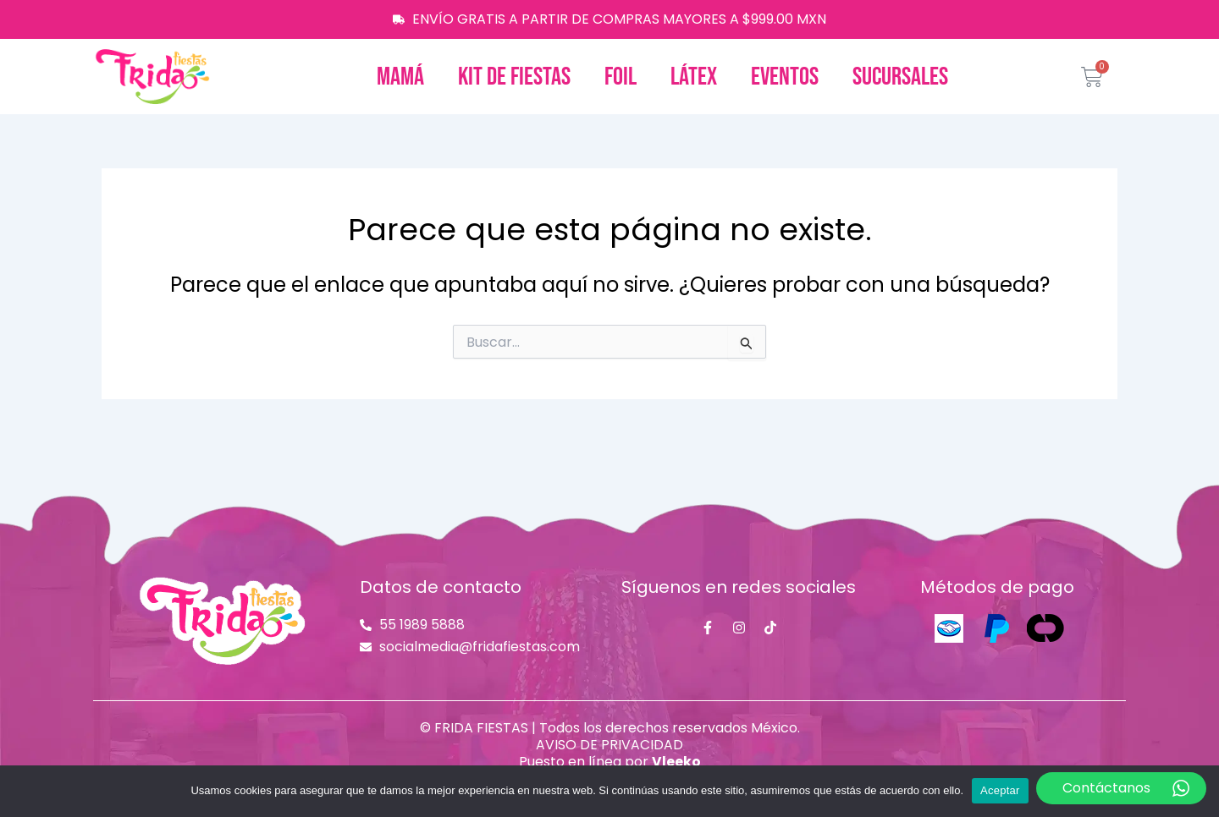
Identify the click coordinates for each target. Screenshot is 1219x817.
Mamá (400, 77)
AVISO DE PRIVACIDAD (609, 744)
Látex (693, 77)
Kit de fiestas (514, 77)
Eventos (785, 77)
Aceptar (1000, 790)
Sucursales (900, 77)
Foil (620, 77)
